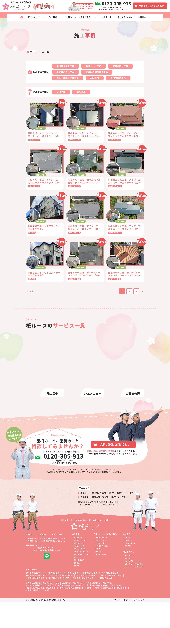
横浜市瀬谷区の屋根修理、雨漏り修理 (75, 613)
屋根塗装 (60, 92)
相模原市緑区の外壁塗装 (87, 601)
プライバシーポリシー (122, 626)
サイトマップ (139, 626)
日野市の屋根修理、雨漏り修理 (69, 608)
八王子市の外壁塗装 (110, 599)
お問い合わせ (57, 560)
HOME (29, 560)
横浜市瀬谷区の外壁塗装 (59, 604)
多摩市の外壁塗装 (52, 599)
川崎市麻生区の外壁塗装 (83, 604)
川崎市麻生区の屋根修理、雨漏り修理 (110, 613)
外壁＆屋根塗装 (100, 580)
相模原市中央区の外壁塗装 (61, 601)
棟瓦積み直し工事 (65, 72)
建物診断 (128, 584)
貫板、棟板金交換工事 (67, 77)
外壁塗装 (81, 92)
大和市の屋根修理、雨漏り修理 (39, 616)
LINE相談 (42, 560)
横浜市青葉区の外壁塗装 (111, 601)
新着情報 (128, 572)
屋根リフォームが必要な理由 (134, 590)
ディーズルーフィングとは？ (134, 593)
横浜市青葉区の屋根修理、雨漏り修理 (105, 611)
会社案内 (128, 563)
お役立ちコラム (130, 569)
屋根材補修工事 (118, 77)
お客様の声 (128, 566)
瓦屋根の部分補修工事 (97, 72)
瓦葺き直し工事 (120, 66)
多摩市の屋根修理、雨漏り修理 (39, 608)
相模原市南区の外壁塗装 (36, 601)
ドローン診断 (129, 587)
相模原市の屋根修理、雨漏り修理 (71, 611)
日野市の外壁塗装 (71, 599)
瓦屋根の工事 (99, 569)
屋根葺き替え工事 (65, 66)
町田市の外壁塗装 (33, 599)
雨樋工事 (94, 77)
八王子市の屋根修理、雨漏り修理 (40, 611)
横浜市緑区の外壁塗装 (35, 604)
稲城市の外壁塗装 (90, 599)
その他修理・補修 (101, 572)
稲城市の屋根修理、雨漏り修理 (99, 608)
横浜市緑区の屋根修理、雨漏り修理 (40, 613)
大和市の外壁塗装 (105, 604)
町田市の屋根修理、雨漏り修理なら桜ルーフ (48, 626)
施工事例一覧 (78, 563)
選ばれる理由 (129, 581)
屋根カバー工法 (93, 66)
